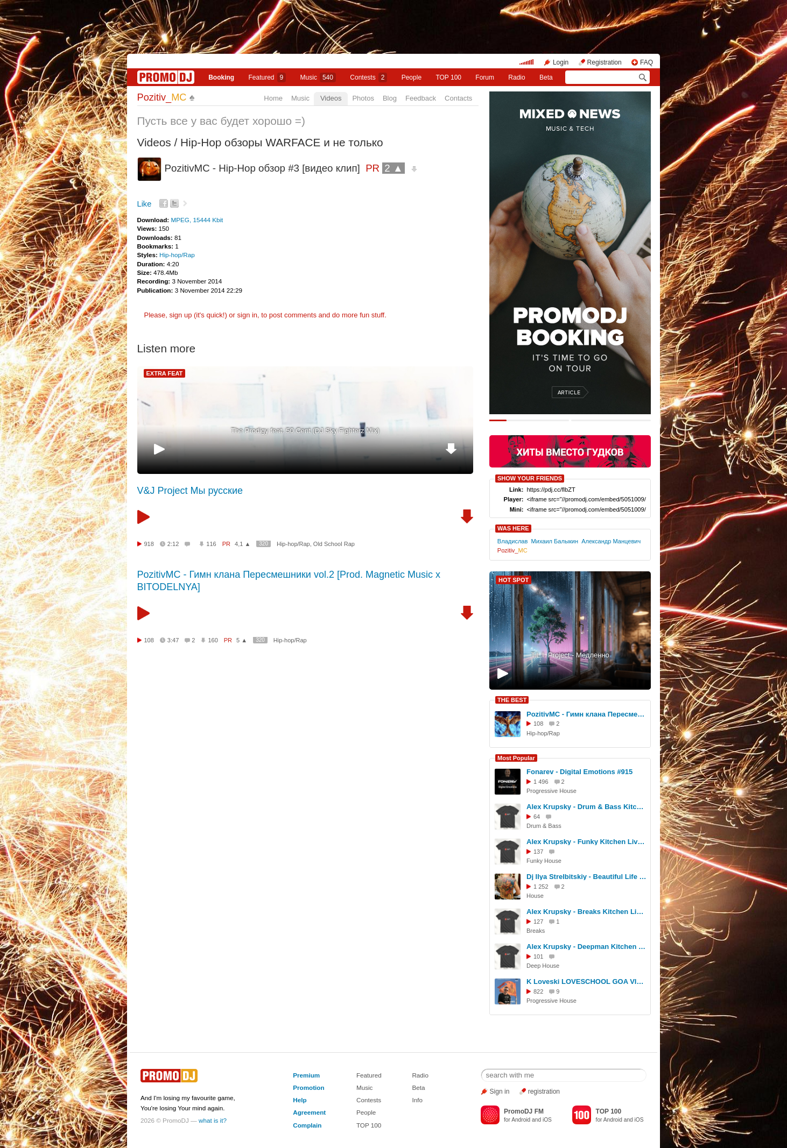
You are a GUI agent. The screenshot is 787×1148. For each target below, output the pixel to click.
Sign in (500, 1091)
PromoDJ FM (524, 1111)
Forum (484, 77)
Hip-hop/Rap (177, 254)
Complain (307, 1125)
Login (560, 62)
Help (299, 1099)
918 (149, 544)
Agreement (309, 1112)
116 (211, 544)
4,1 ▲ (242, 544)
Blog (390, 98)
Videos (331, 98)
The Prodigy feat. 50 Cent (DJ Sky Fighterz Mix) (305, 431)
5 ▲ (241, 640)
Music (318, 77)
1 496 (541, 781)
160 (212, 640)
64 (536, 816)
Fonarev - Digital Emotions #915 (579, 771)
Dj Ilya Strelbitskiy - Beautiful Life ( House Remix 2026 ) (586, 876)
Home (273, 98)
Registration (604, 62)
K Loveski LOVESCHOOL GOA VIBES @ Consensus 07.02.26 (586, 981)
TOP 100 (448, 77)
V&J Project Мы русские (190, 490)
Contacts (458, 98)
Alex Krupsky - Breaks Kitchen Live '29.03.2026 (586, 911)
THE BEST (511, 700)
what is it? (213, 1120)
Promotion (308, 1087)
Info (417, 1099)
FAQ (646, 62)
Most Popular (516, 758)
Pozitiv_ (162, 97)
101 (538, 956)
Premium (306, 1075)
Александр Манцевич (611, 541)
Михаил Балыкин (555, 541)
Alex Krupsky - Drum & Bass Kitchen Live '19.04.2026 (586, 806)
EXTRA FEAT (164, 373)
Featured (267, 77)
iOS (547, 1120)
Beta (546, 77)
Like (144, 204)
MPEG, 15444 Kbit (197, 219)
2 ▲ (393, 168)
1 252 (541, 886)
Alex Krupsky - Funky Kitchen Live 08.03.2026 (586, 841)
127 (538, 921)
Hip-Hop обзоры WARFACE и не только (281, 142)
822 (538, 991)
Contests (368, 1099)
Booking (221, 77)
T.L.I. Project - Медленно (570, 655)
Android (520, 1120)
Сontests (368, 77)
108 (149, 640)
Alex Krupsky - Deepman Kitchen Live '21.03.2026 (586, 946)
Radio (516, 77)
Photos (363, 98)
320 (263, 543)
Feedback (420, 98)
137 (538, 851)
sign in (247, 315)
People (411, 77)
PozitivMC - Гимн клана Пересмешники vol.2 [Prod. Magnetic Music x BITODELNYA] (586, 714)
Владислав (512, 541)
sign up (180, 315)
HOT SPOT (513, 580)
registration (544, 1091)
